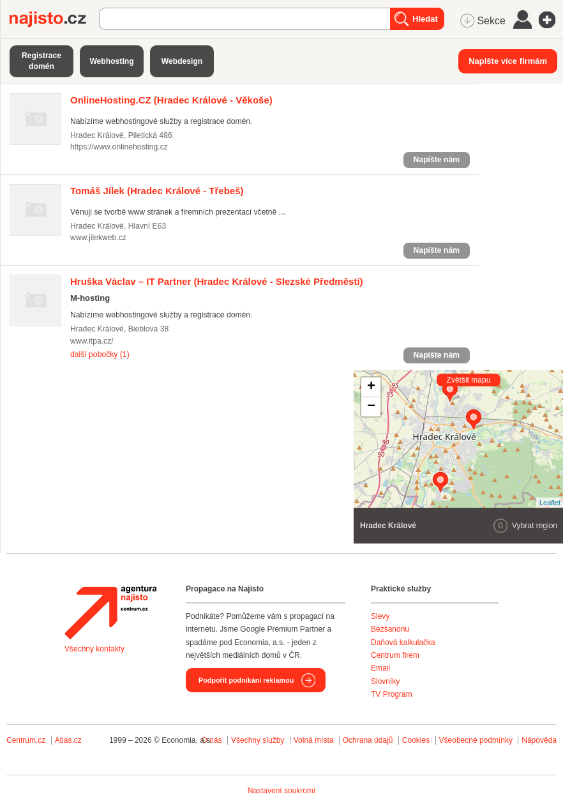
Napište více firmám (508, 61)
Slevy (380, 616)
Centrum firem (395, 655)
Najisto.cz (54, 19)
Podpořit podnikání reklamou (246, 680)
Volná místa (314, 740)
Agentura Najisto (110, 612)
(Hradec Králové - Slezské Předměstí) (216, 281)
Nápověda (539, 740)
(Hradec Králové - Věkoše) (171, 100)
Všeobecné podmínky (476, 740)
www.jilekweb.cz (98, 237)
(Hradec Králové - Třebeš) (157, 190)
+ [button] (371, 387)
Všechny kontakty (94, 648)
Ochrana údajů (368, 740)
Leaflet (549, 502)
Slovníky (385, 681)
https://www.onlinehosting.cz (119, 146)
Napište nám (437, 159)
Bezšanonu (390, 629)
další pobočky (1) (100, 354)
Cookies (416, 740)
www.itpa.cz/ (92, 341)
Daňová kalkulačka (403, 642)
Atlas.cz (68, 740)
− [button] (371, 406)
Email (380, 668)
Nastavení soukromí (282, 790)
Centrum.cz (25, 740)
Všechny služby (259, 740)
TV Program (391, 694)
